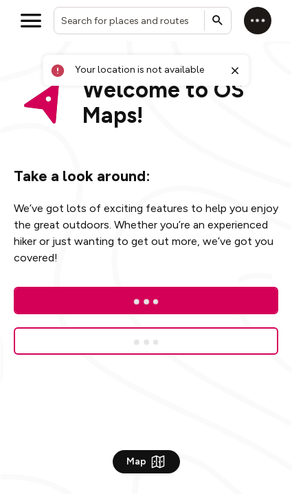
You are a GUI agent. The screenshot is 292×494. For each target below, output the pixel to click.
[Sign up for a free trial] (146, 341)
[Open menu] (31, 20)
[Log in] (257, 20)
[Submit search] (218, 20)
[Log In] (146, 300)
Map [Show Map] (146, 462)
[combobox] (143, 20)
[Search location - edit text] (143, 20)
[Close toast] (234, 70)
